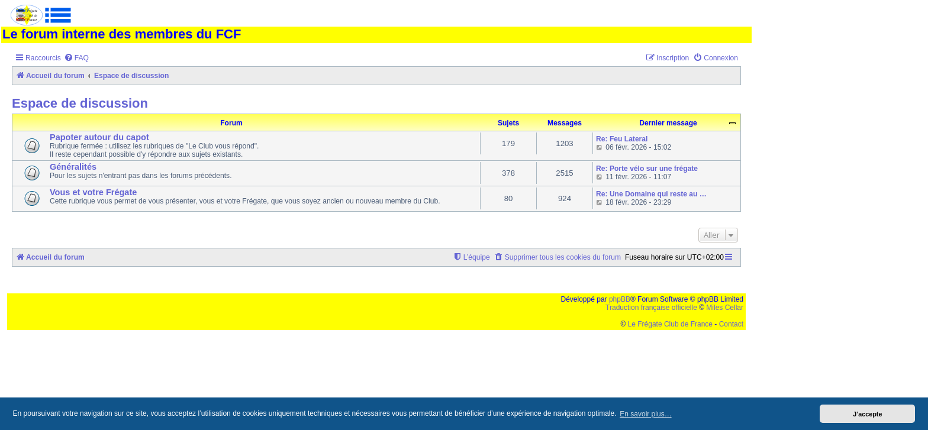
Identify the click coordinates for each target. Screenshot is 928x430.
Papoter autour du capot (99, 137)
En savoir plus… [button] (645, 414)
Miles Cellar (724, 307)
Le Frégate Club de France (670, 324)
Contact (731, 324)
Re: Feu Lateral (621, 139)
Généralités (73, 167)
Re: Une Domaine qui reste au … (651, 194)
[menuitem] (76, 58)
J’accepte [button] (867, 414)
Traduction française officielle (651, 307)
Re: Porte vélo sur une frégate (647, 168)
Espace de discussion (80, 103)
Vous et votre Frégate (93, 192)
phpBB (619, 299)
